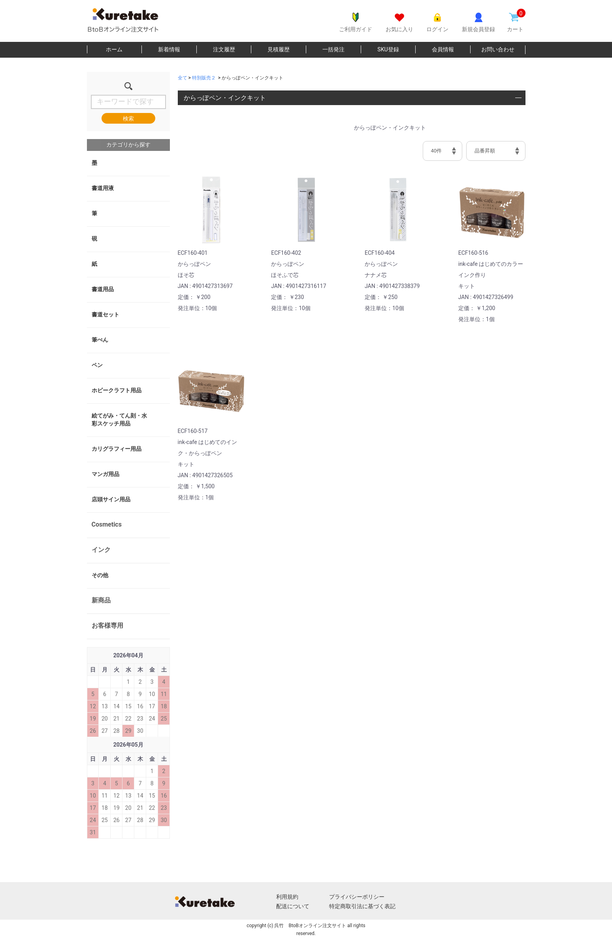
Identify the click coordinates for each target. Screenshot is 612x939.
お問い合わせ (497, 49)
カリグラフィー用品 (116, 449)
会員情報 (443, 49)
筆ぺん (100, 340)
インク (101, 549)
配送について (292, 906)
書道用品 (103, 289)
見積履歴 (278, 49)
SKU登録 (388, 49)
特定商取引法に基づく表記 (362, 906)
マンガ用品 (105, 474)
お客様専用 (107, 625)
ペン (97, 365)
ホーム (114, 49)
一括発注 (333, 49)
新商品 (101, 600)
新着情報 (169, 49)
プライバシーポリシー (356, 897)
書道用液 (103, 188)
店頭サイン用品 (111, 499)
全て (182, 78)
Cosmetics (107, 524)
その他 (100, 575)
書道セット (105, 314)
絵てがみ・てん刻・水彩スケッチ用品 (119, 419)
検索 (128, 118)
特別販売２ (204, 78)
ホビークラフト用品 (116, 390)
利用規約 (287, 897)
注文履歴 (224, 49)
